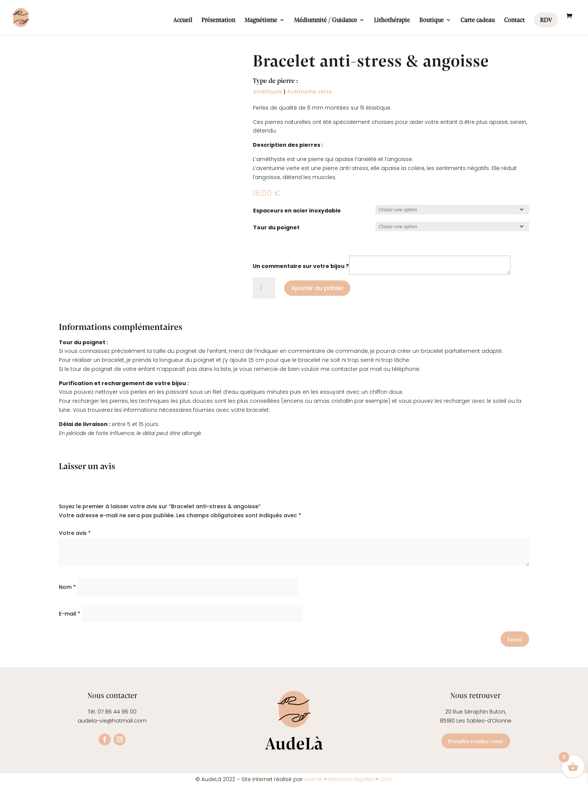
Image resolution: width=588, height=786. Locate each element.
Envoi (514, 639)
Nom (67, 587)
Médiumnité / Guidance (325, 20)
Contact (514, 20)
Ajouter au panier (317, 288)
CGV (386, 779)
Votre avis (75, 533)
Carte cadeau (477, 20)
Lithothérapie (392, 20)
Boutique (431, 20)
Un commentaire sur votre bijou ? (301, 266)
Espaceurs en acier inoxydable (297, 210)
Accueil (182, 20)
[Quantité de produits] (264, 287)
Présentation (218, 20)
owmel (314, 779)
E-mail (69, 613)
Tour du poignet (276, 227)
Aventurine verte (309, 91)
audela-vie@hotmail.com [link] (112, 720)
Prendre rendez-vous (475, 741)
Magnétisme (260, 20)
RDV (546, 19)
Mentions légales (351, 779)
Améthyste (267, 91)
